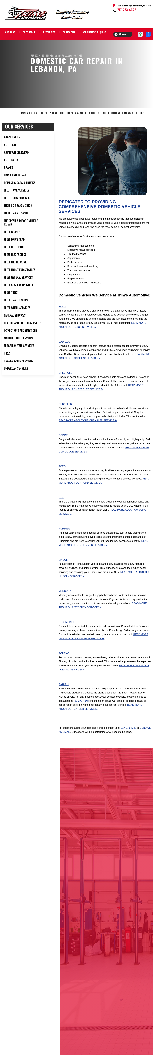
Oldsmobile (67, 635)
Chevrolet (66, 386)
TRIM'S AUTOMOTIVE (32, 126)
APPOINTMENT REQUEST (94, 32)
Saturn (64, 697)
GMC (61, 510)
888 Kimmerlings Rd (55, 55)
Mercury (65, 604)
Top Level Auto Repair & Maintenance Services (77, 126)
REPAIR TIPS (49, 32)
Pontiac (64, 666)
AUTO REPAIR (29, 32)
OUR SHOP (10, 32)
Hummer (64, 542)
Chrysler (65, 417)
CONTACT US (69, 32)
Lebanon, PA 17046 (73, 55)
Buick (62, 320)
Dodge (63, 448)
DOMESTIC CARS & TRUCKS (127, 126)
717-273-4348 (126, 9)
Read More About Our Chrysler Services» (88, 433)
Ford (62, 479)
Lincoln (64, 573)
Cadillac (65, 355)
